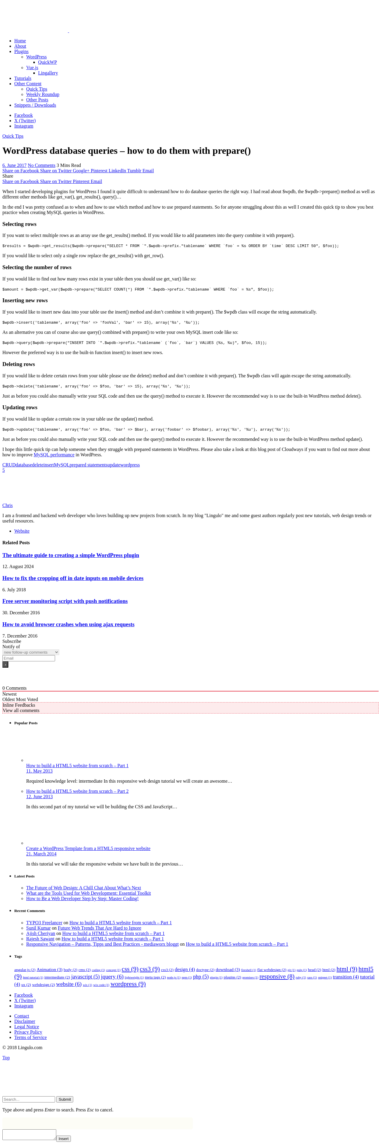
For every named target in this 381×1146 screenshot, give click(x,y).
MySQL (61, 464)
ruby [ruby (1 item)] (301, 977)
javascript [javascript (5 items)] (85, 977)
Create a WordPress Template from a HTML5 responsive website (88, 848)
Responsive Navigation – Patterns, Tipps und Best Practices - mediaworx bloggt (102, 944)
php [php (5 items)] (201, 977)
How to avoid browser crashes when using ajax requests (68, 624)
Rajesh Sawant (40, 938)
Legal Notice (26, 1026)
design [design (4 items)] (185, 969)
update (113, 464)
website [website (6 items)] (69, 984)
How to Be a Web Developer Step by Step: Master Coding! (82, 898)
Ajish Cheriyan (40, 933)
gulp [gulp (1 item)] (301, 970)
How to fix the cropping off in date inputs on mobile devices (72, 578)
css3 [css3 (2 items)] (167, 969)
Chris (7, 505)
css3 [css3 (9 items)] (150, 969)
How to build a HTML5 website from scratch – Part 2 (77, 791)
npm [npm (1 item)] (187, 977)
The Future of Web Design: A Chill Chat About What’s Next (83, 887)
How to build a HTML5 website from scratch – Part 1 (77, 765)
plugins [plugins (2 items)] (232, 977)
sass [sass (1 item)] (312, 977)
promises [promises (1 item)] (250, 977)
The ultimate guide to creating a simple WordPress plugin (70, 555)
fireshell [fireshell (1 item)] (248, 970)
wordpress (130, 464)
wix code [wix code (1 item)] (101, 985)
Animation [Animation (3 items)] (50, 969)
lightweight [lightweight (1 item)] (134, 977)
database (23, 464)
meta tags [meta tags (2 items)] (155, 977)
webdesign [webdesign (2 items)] (43, 984)
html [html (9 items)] (347, 969)
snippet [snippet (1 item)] (325, 977)
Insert (69, 1140)
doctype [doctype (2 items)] (205, 969)
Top (6, 1057)
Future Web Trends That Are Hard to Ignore (99, 928)
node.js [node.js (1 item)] (174, 977)
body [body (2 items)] (70, 969)
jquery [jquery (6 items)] (112, 976)
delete (37, 464)
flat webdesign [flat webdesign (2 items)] (271, 969)
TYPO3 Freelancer (44, 922)
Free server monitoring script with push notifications (65, 601)
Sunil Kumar (38, 928)
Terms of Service (30, 1037)
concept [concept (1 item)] (113, 970)
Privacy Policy (28, 1032)
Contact (21, 1015)
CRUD (8, 464)
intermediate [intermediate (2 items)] (57, 977)
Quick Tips (13, 136)
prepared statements (89, 464)
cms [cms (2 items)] (85, 969)
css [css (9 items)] (130, 969)
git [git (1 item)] (291, 970)
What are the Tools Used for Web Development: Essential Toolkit (88, 893)
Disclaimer (24, 1021)
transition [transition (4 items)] (346, 977)
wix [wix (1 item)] (87, 985)
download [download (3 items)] (228, 969)
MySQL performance (54, 454)
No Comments (41, 165)
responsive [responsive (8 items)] (277, 976)
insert (48, 464)
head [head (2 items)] (314, 969)
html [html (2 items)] (328, 969)
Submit (65, 1099)
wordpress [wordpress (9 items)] (128, 983)
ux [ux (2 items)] (26, 984)
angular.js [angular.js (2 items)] (24, 969)
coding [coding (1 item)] (98, 970)
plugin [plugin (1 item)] (216, 977)
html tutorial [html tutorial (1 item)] (33, 977)
